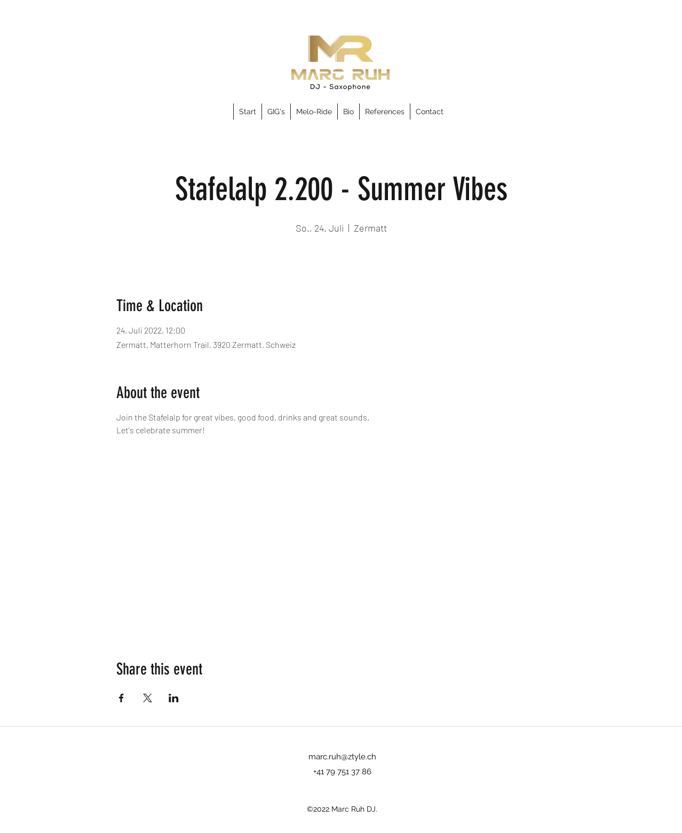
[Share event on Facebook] (121, 698)
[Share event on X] (147, 698)
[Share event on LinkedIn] (174, 698)
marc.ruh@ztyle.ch (342, 756)
